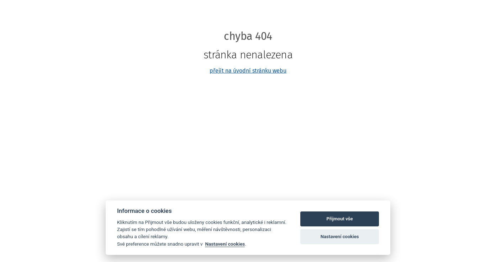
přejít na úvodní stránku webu (248, 70)
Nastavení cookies (225, 244)
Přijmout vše (340, 218)
